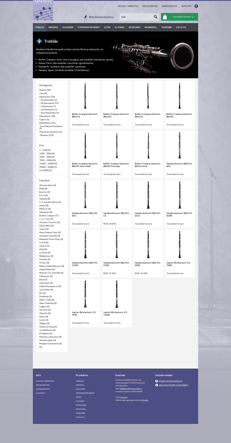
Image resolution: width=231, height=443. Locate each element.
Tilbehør (80, 432)
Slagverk (80, 408)
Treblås (80, 400)
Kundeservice (43, 408)
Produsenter (43, 404)
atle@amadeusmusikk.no (131, 407)
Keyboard (81, 424)
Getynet (123, 416)
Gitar (78, 416)
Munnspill (81, 428)
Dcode (145, 419)
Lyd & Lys (80, 436)
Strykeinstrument (85, 412)
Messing (80, 404)
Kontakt (40, 412)
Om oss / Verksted (45, 400)
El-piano (80, 420)
